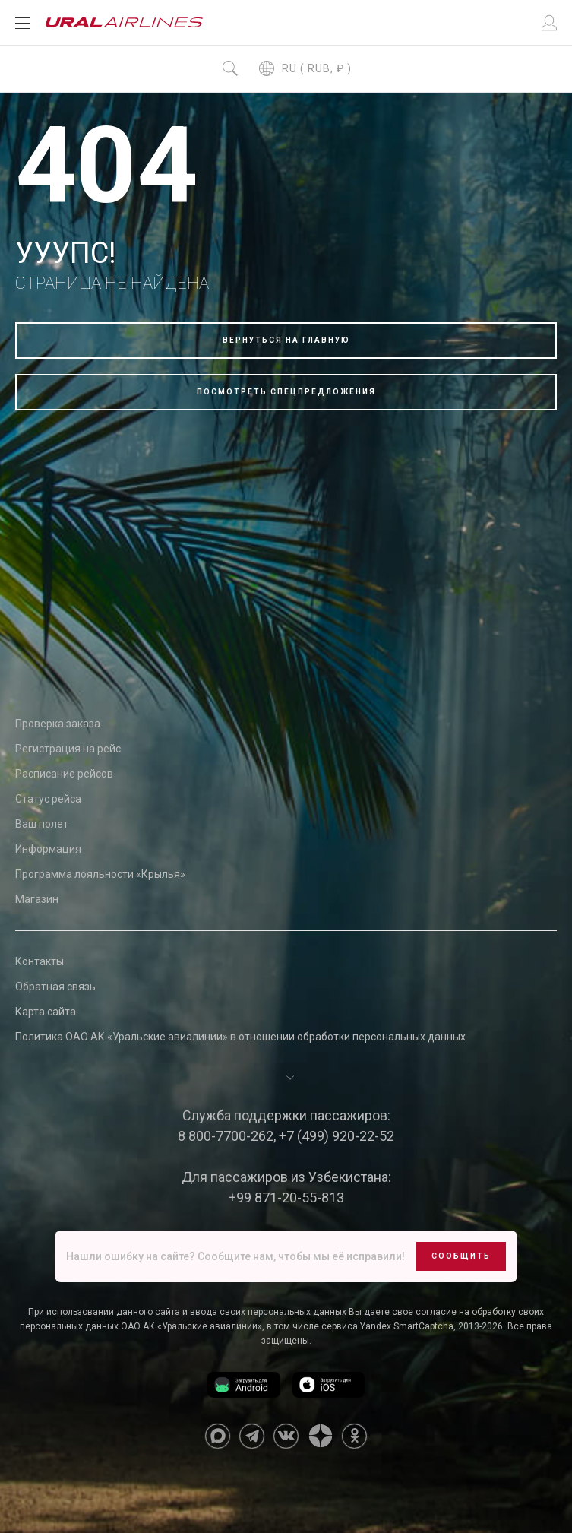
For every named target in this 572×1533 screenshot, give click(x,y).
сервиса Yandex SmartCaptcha (387, 1326)
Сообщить (461, 1256)
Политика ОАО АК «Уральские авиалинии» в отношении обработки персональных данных (240, 1037)
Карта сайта (45, 1012)
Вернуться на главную (286, 340)
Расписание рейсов (64, 774)
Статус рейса (48, 799)
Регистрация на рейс (68, 749)
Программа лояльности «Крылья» (100, 874)
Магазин (36, 899)
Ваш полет (41, 824)
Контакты (39, 961)
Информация (48, 849)
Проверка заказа (57, 723)
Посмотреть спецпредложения (286, 392)
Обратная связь (55, 986)
